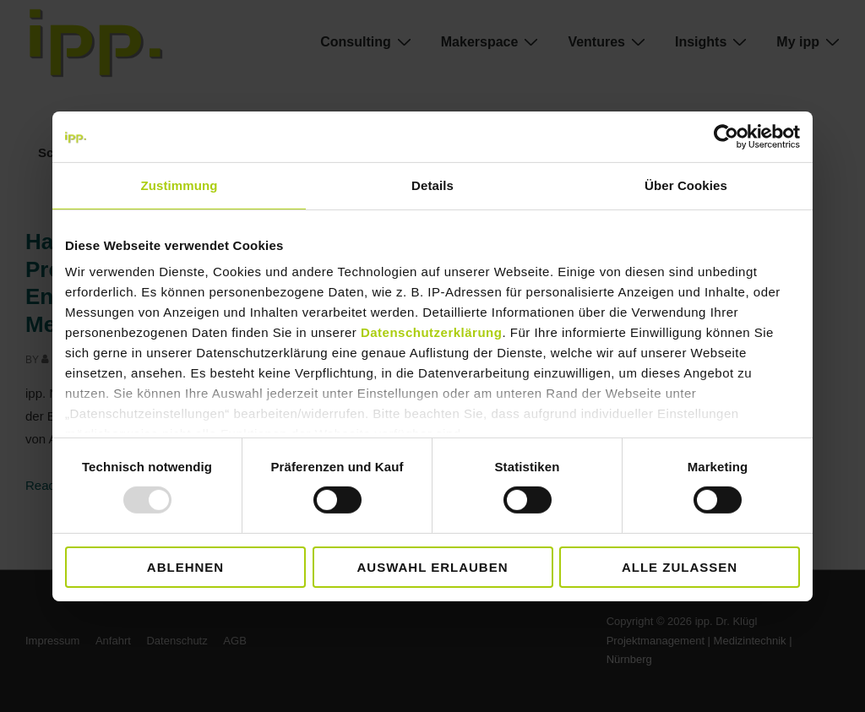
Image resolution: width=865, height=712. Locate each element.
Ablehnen (185, 567)
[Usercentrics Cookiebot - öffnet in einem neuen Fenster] (726, 136)
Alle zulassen (679, 567)
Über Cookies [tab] (686, 184)
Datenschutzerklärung (432, 332)
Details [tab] (432, 184)
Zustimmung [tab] (179, 184)
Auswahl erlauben (432, 567)
